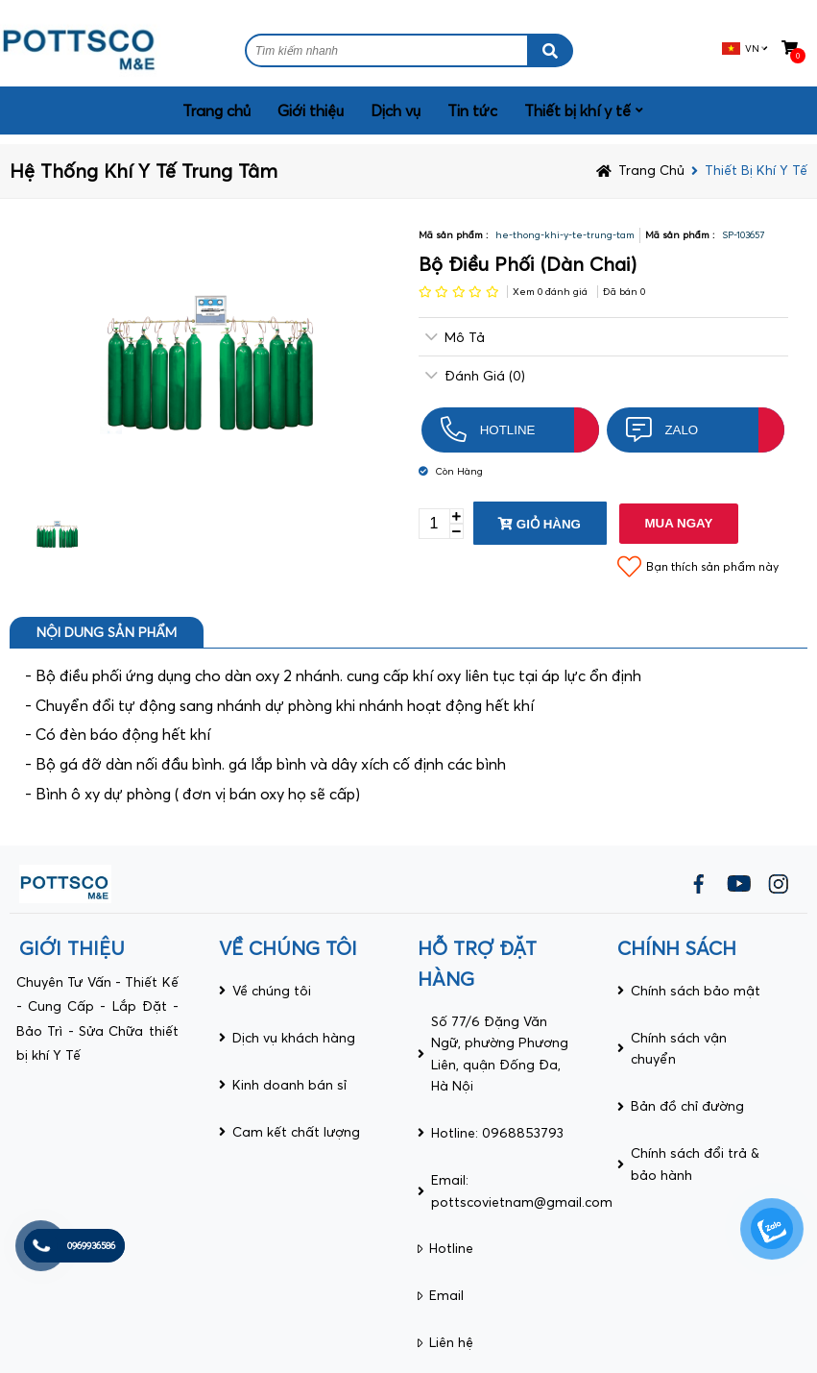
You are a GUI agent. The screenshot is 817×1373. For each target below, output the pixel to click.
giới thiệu (72, 948)
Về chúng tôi (271, 990)
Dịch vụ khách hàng (293, 1037)
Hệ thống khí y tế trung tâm (143, 171)
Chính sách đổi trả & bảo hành (695, 1163)
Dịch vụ (396, 110)
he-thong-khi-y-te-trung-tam (565, 235)
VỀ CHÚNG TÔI (288, 948)
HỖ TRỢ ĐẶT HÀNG (477, 963)
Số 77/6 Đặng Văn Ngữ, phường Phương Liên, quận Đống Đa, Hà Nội (499, 1053)
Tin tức (472, 110)
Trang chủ (216, 110)
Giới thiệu (310, 110)
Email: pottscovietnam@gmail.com (522, 1190)
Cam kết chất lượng (296, 1131)
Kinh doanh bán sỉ (289, 1084)
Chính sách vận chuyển (679, 1048)
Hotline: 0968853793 (497, 1132)
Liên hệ (451, 1342)
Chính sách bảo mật (695, 990)
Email (446, 1295)
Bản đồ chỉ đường (687, 1106)
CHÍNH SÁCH (676, 948)
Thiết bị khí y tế (577, 110)
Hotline (451, 1248)
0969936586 (91, 1245)
